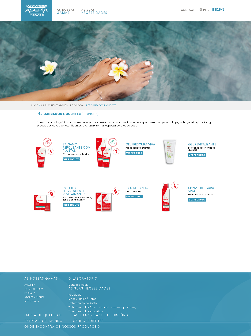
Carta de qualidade (43, 315)
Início (34, 105)
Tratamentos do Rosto (83, 303)
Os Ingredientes (88, 321)
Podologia (77, 105)
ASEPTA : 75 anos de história (101, 315)
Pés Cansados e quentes (67, 114)
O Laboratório (83, 279)
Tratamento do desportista (86, 311)
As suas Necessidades (54, 105)
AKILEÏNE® (29, 285)
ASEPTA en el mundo (43, 321)
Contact (188, 10)
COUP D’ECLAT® (33, 289)
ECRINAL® (29, 293)
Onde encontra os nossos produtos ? (62, 327)
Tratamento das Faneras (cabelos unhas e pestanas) (102, 307)
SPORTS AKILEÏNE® (34, 297)
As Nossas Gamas (41, 279)
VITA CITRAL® (31, 301)
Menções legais (78, 285)
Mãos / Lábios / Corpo (83, 299)
